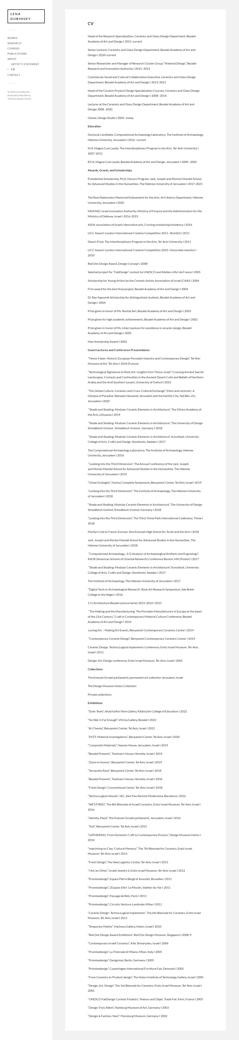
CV (13, 69)
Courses (13, 48)
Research (14, 43)
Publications (17, 53)
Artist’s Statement (25, 64)
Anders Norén (24, 98)
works (12, 38)
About (12, 58)
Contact (13, 74)
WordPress (24, 95)
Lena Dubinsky (20, 16)
